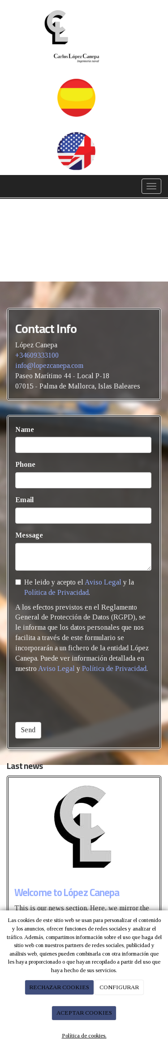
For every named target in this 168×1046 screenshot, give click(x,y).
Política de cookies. (84, 1035)
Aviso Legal (103, 582)
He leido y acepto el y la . (74, 587)
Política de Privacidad (56, 592)
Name (24, 429)
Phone (25, 464)
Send (28, 730)
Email (24, 500)
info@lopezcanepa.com (49, 365)
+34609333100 (37, 355)
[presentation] (83, 697)
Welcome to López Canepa (66, 892)
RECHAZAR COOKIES (59, 987)
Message (29, 535)
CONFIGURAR (119, 987)
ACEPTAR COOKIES (84, 1012)
